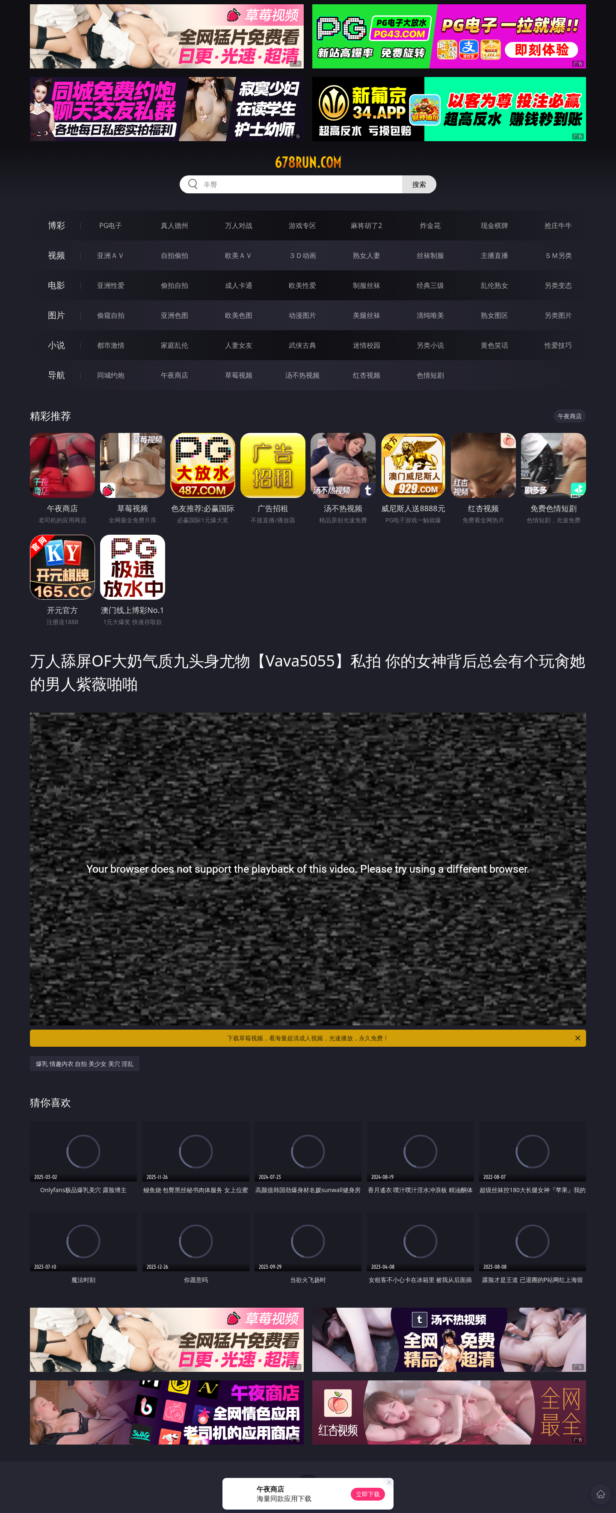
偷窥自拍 (110, 315)
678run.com (308, 162)
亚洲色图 (174, 315)
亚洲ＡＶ (110, 255)
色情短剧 (430, 375)
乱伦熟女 (494, 285)
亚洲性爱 (110, 285)
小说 (56, 345)
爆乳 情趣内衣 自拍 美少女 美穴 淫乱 (84, 1064)
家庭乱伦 (174, 345)
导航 (56, 375)
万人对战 (238, 225)
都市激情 (110, 345)
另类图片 (558, 315)
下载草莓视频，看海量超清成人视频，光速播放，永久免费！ (404, 1038)
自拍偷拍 (174, 255)
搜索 (419, 184)
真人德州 (174, 225)
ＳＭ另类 (558, 255)
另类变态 (558, 285)
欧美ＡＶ (238, 255)
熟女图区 (494, 315)
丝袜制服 (430, 255)
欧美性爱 (302, 285)
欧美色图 (238, 315)
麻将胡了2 (366, 225)
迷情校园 (366, 345)
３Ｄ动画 (302, 255)
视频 (56, 255)
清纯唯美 (430, 315)
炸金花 (430, 225)
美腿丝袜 (366, 315)
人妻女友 (238, 345)
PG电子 (110, 225)
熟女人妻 (366, 255)
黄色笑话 (494, 345)
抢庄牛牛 (558, 225)
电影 (56, 285)
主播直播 (494, 255)
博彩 (56, 225)
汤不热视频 (302, 375)
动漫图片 (302, 315)
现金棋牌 (494, 225)
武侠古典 (302, 345)
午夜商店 (174, 375)
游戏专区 (302, 225)
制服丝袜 (366, 285)
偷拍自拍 (174, 285)
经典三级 (430, 285)
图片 (56, 315)
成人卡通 (238, 285)
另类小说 (430, 345)
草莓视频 (238, 375)
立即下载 (368, 1494)
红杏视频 (366, 375)
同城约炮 (110, 375)
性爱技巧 (558, 345)
